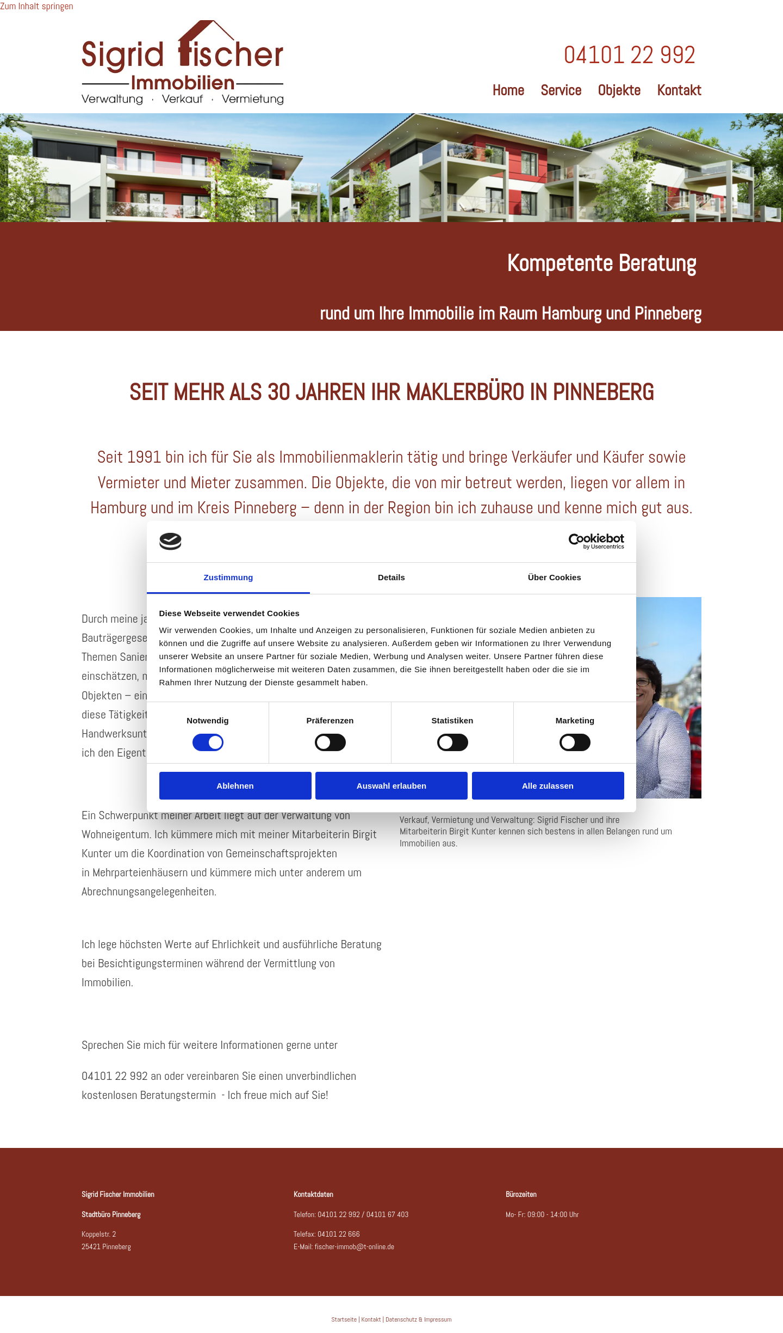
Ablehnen (234, 785)
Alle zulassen (548, 785)
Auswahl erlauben (391, 785)
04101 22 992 (339, 1214)
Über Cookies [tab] (554, 577)
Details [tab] (391, 577)
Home (508, 89)
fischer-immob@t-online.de (354, 1246)
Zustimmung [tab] (228, 577)
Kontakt (679, 89)
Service (560, 89)
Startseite (344, 1319)
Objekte (619, 89)
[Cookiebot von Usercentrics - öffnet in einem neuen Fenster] (576, 541)
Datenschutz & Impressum (418, 1319)
